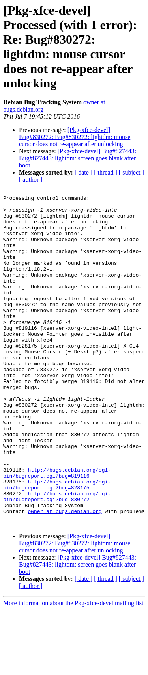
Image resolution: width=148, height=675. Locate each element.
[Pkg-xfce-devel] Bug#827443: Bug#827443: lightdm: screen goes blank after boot (77, 158)
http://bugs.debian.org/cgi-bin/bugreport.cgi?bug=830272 (57, 557)
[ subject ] (131, 172)
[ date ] (83, 172)
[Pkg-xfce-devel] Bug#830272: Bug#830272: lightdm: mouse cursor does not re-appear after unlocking (74, 136)
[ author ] (31, 179)
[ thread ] (105, 172)
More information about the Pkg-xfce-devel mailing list (73, 668)
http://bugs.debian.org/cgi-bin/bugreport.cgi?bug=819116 (57, 529)
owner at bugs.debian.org (64, 574)
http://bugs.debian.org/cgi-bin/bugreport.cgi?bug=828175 (57, 543)
